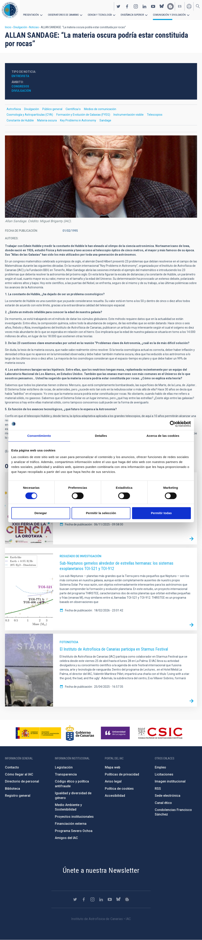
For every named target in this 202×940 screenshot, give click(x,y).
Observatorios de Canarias (63, 14)
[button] (101, 176)
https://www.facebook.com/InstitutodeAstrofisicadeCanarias (127, 6)
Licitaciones (164, 774)
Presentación (31, 14)
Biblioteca (12, 789)
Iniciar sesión (189, 6)
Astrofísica (14, 109)
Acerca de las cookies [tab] (162, 435)
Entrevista (20, 76)
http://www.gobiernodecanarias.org (79, 733)
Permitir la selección (101, 513)
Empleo (160, 767)
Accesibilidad (115, 796)
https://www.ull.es (115, 733)
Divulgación (20, 27)
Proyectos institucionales (74, 817)
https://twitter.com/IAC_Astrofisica (118, 6)
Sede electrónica (167, 796)
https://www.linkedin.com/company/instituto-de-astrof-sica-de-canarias (144, 6)
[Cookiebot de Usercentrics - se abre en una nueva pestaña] (173, 424)
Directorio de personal (22, 781)
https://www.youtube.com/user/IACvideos (153, 6)
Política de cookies (119, 789)
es (180, 6)
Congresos (20, 86)
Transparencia (66, 774)
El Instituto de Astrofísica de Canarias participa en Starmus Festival (114, 649)
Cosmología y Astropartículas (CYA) (30, 114)
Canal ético (163, 803)
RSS (158, 789)
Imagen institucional (170, 781)
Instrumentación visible (128, 114)
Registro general (17, 796)
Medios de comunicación (100, 109)
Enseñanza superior (132, 14)
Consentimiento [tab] (39, 435)
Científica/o (73, 109)
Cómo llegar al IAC (19, 774)
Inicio (8, 27)
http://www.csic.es (160, 733)
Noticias (34, 27)
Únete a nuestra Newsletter (101, 870)
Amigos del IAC (66, 838)
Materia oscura (47, 120)
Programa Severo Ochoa (73, 831)
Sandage (105, 120)
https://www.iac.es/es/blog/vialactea (170, 6)
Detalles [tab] (101, 435)
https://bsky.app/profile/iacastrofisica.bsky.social (161, 6)
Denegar (40, 513)
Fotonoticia (69, 642)
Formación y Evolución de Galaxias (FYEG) (83, 114)
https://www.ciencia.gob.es (38, 733)
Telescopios (154, 114)
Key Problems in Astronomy (78, 120)
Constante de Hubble (20, 120)
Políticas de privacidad (122, 774)
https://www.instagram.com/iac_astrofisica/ (135, 6)
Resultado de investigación (80, 556)
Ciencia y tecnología (100, 14)
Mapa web (112, 767)
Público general (52, 109)
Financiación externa (70, 824)
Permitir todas (161, 513)
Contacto (12, 767)
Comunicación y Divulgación (169, 14)
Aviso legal (113, 781)
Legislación (64, 767)
